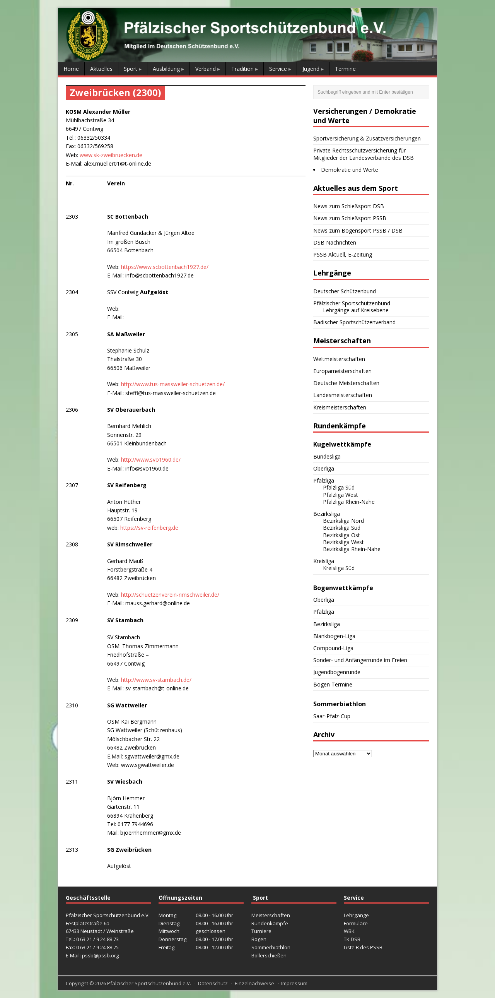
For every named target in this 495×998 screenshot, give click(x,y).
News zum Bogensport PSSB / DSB (358, 230)
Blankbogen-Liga (334, 636)
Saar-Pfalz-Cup (331, 716)
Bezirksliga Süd (341, 527)
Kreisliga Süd (339, 568)
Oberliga (323, 468)
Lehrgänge (356, 915)
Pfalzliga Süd (339, 487)
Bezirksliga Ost (341, 535)
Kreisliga (323, 561)
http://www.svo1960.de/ (151, 459)
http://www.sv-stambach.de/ (156, 679)
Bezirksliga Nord (343, 520)
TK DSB (352, 939)
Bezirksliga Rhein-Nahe (352, 549)
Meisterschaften (270, 915)
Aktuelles (101, 68)
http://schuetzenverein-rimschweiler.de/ (170, 594)
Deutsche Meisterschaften (346, 383)
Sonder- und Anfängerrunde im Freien (360, 660)
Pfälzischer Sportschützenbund (351, 303)
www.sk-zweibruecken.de (111, 155)
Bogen (258, 939)
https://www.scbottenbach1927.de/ (164, 266)
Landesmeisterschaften (342, 395)
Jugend (310, 68)
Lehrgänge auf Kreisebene (356, 310)
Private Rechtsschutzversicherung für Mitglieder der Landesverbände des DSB (363, 154)
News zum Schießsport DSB (348, 206)
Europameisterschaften (342, 371)
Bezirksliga (326, 513)
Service (278, 68)
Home (71, 68)
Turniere (261, 931)
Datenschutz (213, 983)
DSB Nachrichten (334, 242)
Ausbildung (166, 68)
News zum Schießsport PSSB (349, 218)
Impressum (294, 983)
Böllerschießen (269, 955)
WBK (349, 931)
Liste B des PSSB (363, 947)
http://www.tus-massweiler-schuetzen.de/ (173, 384)
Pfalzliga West (340, 494)
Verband (205, 68)
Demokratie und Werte (349, 169)
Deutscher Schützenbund (344, 291)
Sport (130, 68)
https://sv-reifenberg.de (148, 527)
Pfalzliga (323, 480)
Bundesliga (327, 456)
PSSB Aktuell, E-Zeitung (342, 254)
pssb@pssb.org (100, 955)
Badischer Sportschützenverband (354, 322)
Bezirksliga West (343, 542)
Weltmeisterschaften (339, 359)
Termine (345, 68)
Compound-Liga (333, 648)
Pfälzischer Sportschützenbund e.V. (149, 983)
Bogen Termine (332, 684)
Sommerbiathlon (270, 947)
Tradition (242, 68)
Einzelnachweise (254, 983)
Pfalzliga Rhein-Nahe (349, 501)
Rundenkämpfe (269, 923)
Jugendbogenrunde (336, 672)
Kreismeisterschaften (339, 407)
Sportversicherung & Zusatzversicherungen (367, 138)
